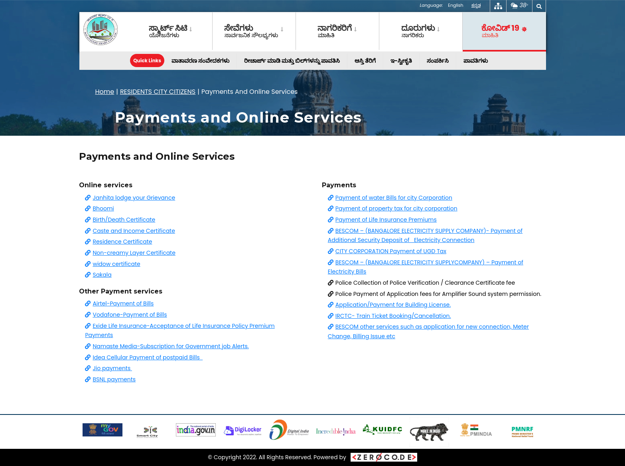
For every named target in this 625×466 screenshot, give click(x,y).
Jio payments (108, 368)
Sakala (98, 275)
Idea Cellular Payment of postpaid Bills (144, 357)
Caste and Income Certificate (130, 231)
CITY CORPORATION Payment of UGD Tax (387, 251)
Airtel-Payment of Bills (119, 303)
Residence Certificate (118, 242)
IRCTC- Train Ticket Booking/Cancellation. (389, 316)
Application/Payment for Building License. (389, 305)
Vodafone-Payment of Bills (126, 315)
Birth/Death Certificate (120, 220)
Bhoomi (99, 208)
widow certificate (112, 264)
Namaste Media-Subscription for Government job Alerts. (166, 346)
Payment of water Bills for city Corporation (390, 198)
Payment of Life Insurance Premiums (382, 220)
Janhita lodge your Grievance (130, 198)
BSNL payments (110, 379)
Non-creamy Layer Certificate (130, 253)
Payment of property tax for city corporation (392, 208)
